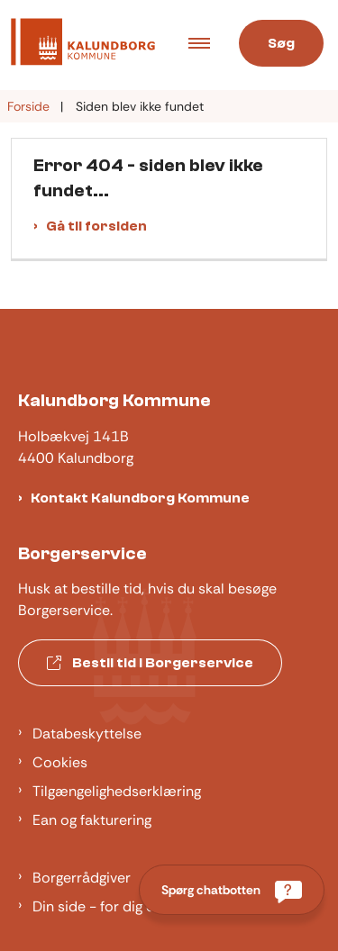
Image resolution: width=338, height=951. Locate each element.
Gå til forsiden (96, 226)
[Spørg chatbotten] (231, 890)
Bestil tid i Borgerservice (150, 663)
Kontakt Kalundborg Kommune (140, 498)
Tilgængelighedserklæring (116, 791)
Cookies (59, 762)
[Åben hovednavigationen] (206, 45)
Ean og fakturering (91, 820)
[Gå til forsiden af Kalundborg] (77, 45)
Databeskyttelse (87, 733)
